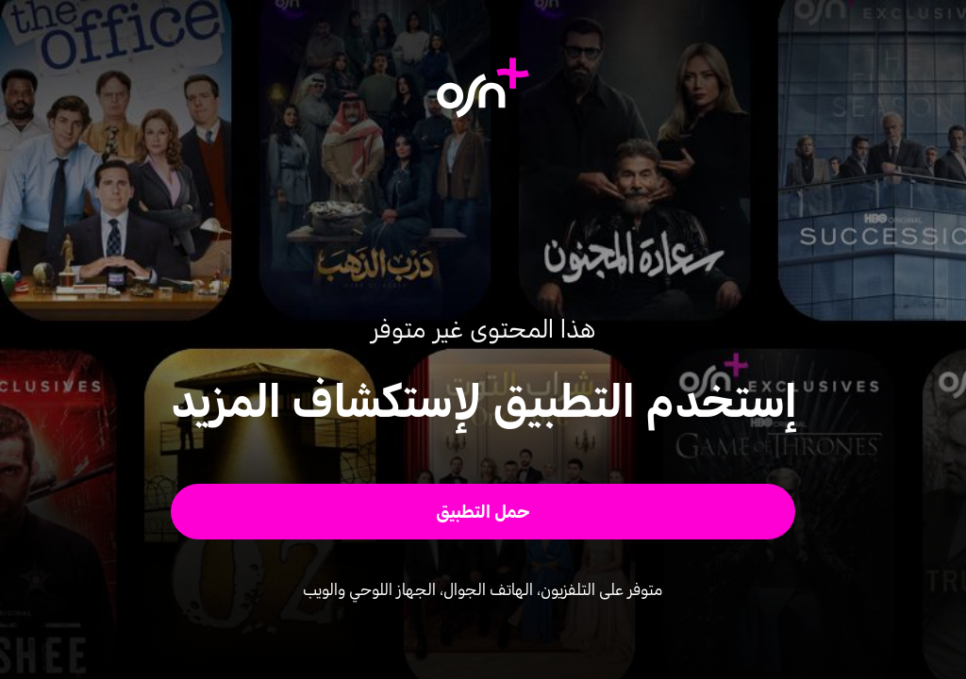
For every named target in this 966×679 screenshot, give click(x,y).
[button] (483, 511)
